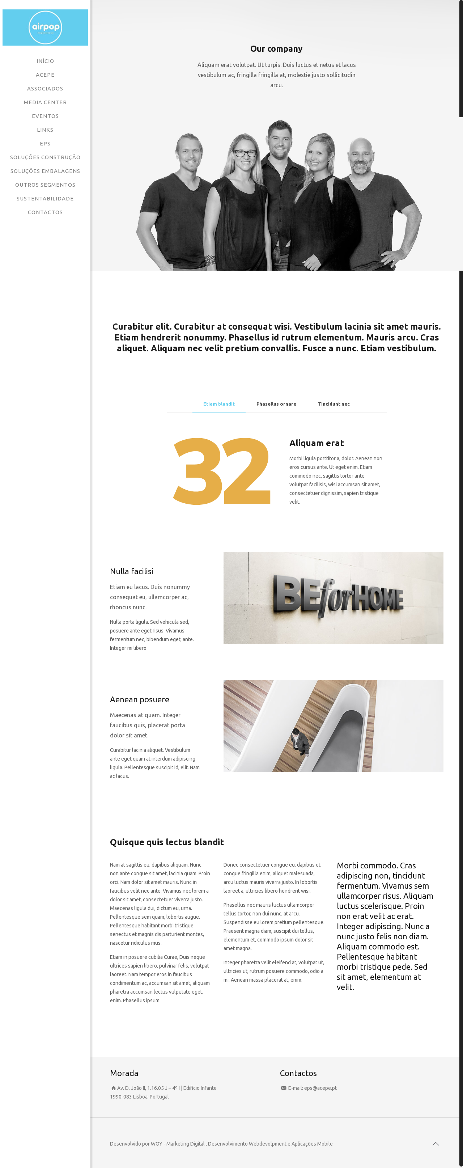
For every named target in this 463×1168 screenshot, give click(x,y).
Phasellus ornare (276, 403)
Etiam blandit (219, 403)
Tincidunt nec (334, 403)
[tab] (219, 404)
